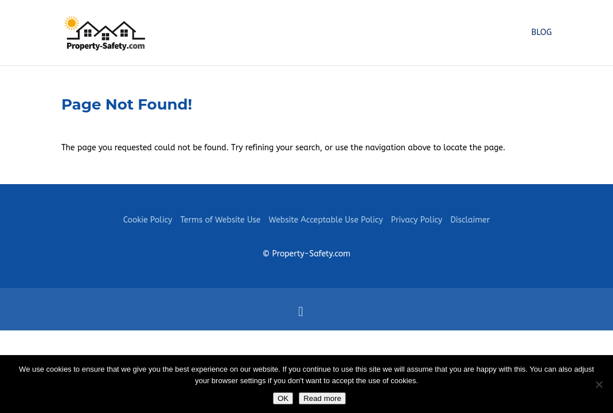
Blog (542, 33)
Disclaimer (470, 220)
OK (283, 398)
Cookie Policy (148, 220)
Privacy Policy (417, 220)
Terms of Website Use (220, 220)
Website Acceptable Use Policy (325, 220)
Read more (322, 398)
